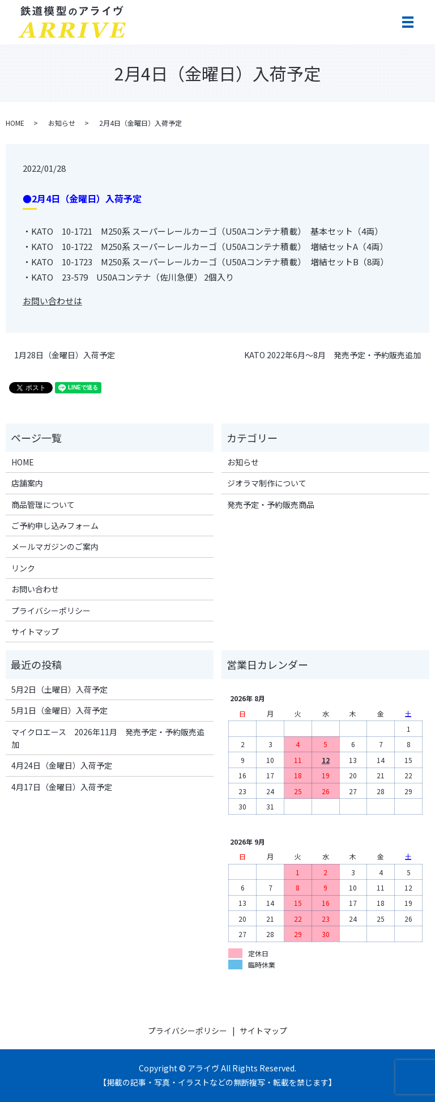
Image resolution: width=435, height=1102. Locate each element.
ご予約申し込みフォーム (55, 525)
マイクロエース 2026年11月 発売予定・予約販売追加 (107, 738)
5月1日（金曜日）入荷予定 (59, 710)
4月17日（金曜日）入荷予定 (61, 786)
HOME (15, 123)
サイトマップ (35, 631)
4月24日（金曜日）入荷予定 (61, 765)
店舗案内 (27, 483)
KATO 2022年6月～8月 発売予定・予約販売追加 (332, 355)
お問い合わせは (52, 301)
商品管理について (43, 504)
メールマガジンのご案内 (55, 546)
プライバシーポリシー (51, 610)
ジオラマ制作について (266, 483)
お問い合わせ (35, 589)
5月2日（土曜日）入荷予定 (59, 689)
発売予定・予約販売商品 (270, 504)
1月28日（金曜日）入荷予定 (64, 355)
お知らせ (61, 123)
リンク (23, 568)
